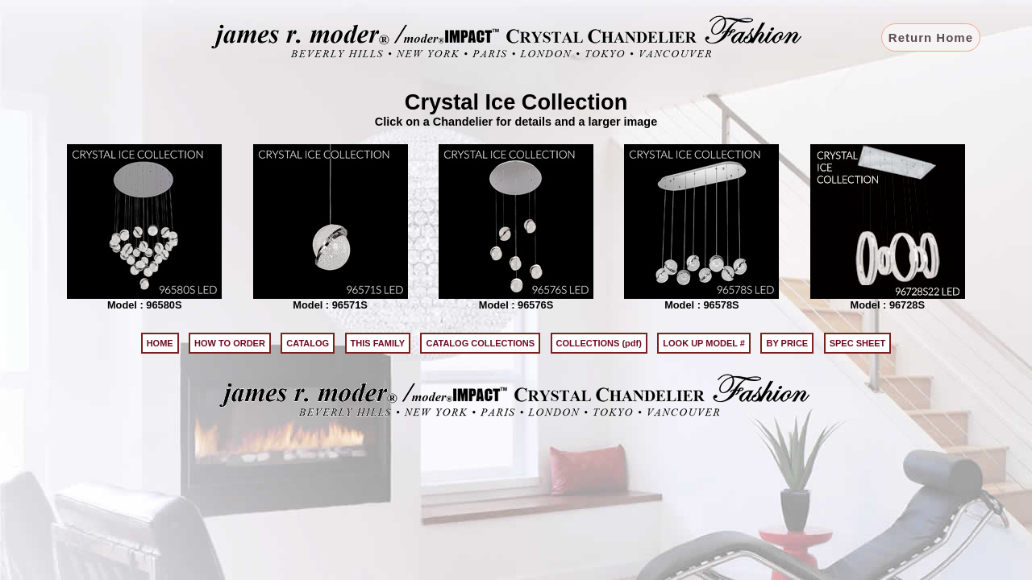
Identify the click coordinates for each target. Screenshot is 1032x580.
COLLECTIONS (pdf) (599, 343)
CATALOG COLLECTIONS (480, 343)
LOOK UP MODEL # (704, 343)
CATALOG (307, 343)
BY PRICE (787, 343)
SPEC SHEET (858, 343)
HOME (160, 343)
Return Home (930, 37)
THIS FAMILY (378, 343)
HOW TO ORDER (229, 343)
